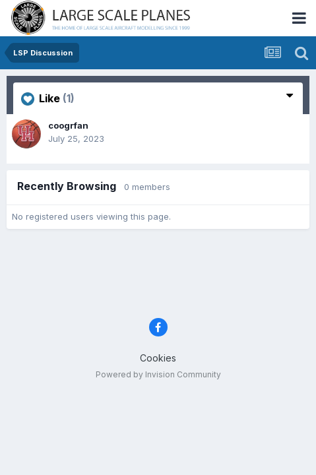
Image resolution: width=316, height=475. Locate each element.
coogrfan (68, 125)
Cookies (158, 358)
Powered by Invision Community (158, 374)
